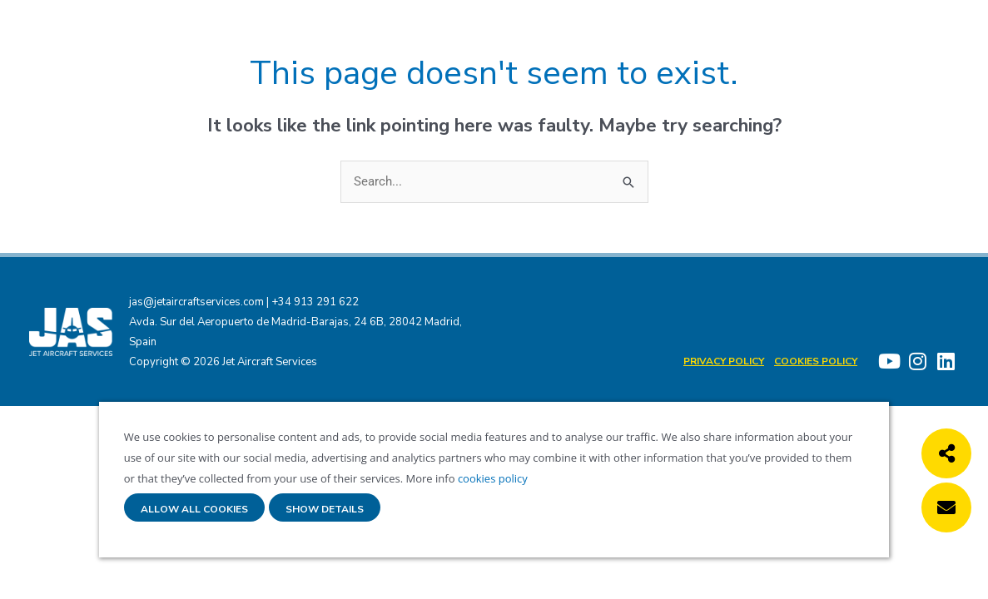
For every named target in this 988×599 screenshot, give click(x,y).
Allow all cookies (194, 509)
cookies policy (491, 478)
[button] (946, 453)
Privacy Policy (723, 361)
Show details (324, 509)
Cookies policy (815, 361)
